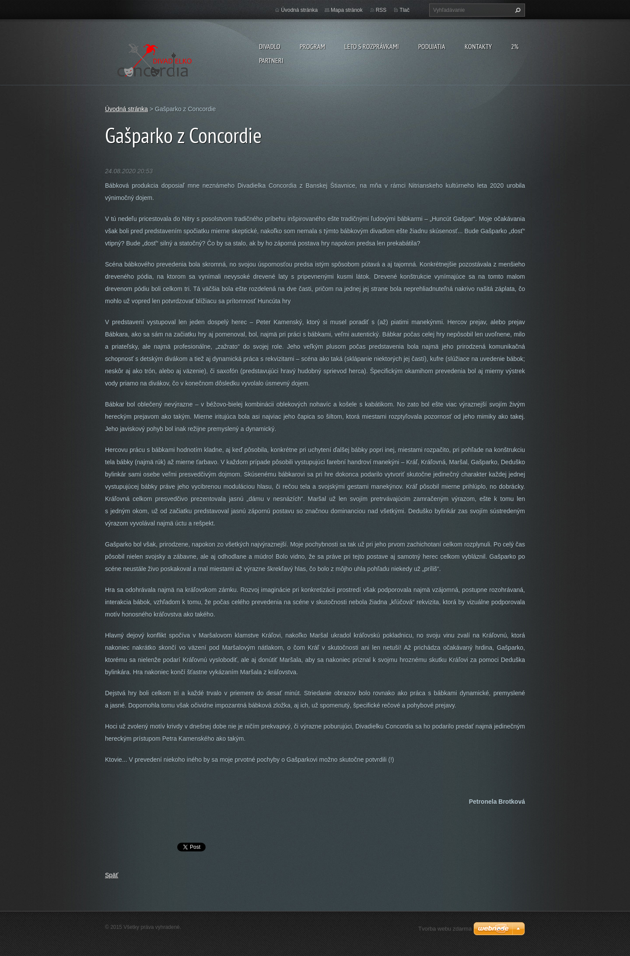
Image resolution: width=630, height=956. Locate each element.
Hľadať (516, 10)
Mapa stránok (347, 10)
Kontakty (478, 46)
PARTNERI (271, 60)
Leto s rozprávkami (371, 46)
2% (514, 46)
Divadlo (269, 46)
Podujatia (431, 46)
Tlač (404, 10)
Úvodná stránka (299, 10)
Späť (111, 875)
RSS (381, 10)
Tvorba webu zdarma (445, 928)
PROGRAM (312, 46)
